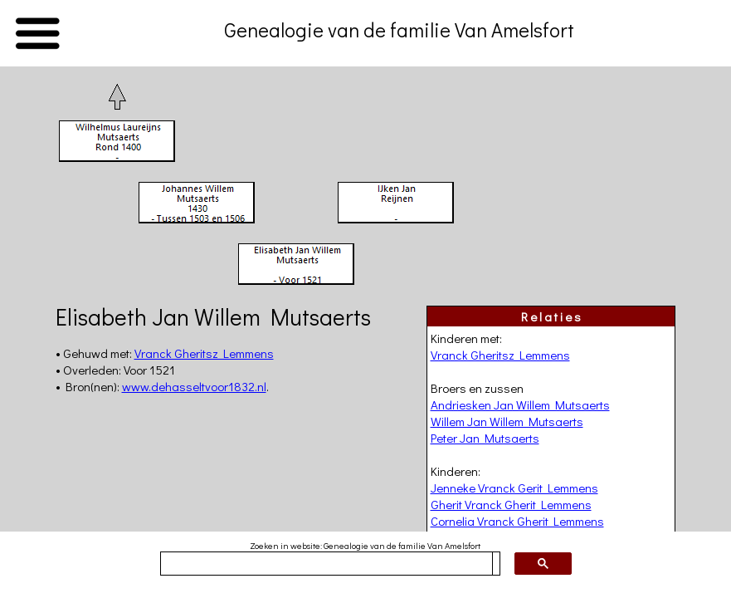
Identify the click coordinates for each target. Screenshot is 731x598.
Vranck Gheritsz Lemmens (500, 354)
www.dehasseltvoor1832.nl (194, 386)
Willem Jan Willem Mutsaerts (507, 421)
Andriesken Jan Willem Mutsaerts (520, 404)
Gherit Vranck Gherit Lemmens (511, 504)
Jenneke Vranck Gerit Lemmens (514, 487)
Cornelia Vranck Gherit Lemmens (517, 520)
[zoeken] (326, 563)
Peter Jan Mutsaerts (485, 437)
